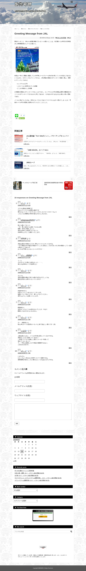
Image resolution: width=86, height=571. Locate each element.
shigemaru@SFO (28, 220)
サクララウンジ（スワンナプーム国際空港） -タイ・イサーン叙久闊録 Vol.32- (38, 478)
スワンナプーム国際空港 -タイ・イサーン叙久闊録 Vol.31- (32, 480)
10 (70, 38)
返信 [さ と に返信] (70, 217)
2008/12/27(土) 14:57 (24, 333)
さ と (23, 203)
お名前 (17, 377)
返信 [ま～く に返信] (70, 282)
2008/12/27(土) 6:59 (24, 304)
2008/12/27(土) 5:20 (24, 222)
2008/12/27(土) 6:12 (24, 241)
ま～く (23, 270)
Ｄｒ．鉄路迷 (26, 255)
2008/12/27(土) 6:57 (24, 287)
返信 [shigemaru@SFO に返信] (70, 235)
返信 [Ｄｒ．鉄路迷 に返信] (70, 267)
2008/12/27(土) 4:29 (24, 205)
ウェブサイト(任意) (22, 395)
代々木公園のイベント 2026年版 (24, 470)
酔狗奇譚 (41, 568)
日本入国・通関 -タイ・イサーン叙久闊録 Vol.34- (29, 473)
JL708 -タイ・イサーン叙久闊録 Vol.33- (26, 475)
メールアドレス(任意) (23, 386)
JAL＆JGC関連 (61, 38)
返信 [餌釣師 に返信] (70, 252)
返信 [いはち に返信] (70, 348)
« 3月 (14, 461)
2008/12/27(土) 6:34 (24, 257)
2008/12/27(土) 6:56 (24, 272)
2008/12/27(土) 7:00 (24, 319)
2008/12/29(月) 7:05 (24, 353)
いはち (23, 331)
